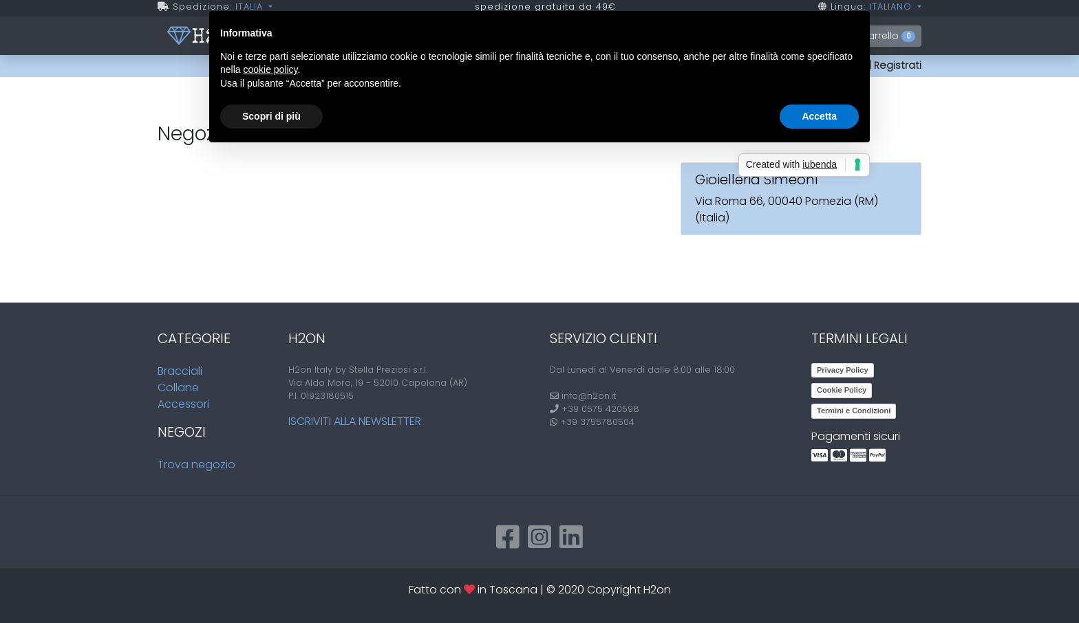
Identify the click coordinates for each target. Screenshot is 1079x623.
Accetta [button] (819, 116)
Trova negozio (196, 464)
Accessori (183, 404)
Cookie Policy (841, 390)
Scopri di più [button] (271, 116)
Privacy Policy (842, 370)
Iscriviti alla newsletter (354, 421)
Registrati (897, 65)
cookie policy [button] (270, 69)
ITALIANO (892, 6)
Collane (178, 387)
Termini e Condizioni (853, 410)
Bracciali (180, 371)
